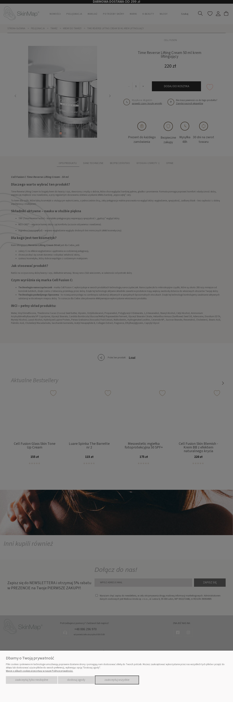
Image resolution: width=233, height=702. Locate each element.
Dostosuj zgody (76, 680)
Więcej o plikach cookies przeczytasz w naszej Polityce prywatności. (39, 671)
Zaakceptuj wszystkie (116, 680)
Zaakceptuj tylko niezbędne (31, 680)
